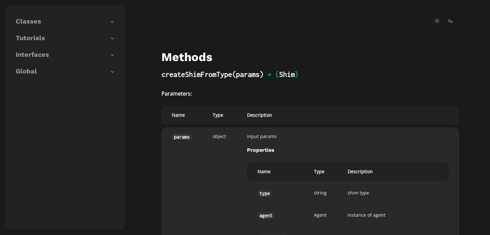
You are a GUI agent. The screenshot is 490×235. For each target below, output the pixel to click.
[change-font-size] (450, 21)
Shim (287, 74)
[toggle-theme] (437, 21)
